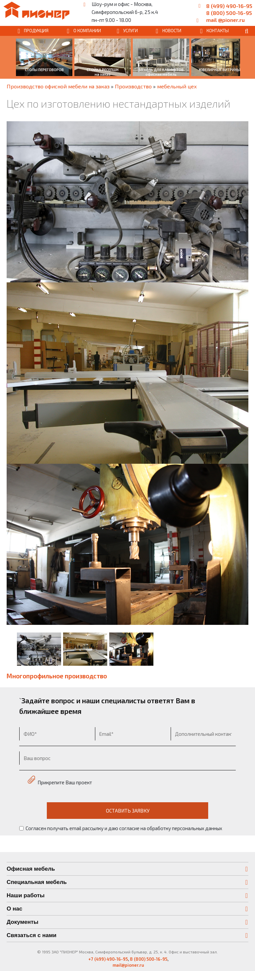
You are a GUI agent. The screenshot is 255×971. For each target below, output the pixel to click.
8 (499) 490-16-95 (229, 6)
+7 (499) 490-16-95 (108, 959)
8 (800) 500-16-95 (229, 13)
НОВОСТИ (171, 30)
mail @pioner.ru (225, 20)
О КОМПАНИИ (87, 30)
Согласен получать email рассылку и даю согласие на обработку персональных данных (120, 828)
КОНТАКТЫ (218, 30)
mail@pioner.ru (128, 965)
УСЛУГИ (130, 30)
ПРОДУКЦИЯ (36, 30)
